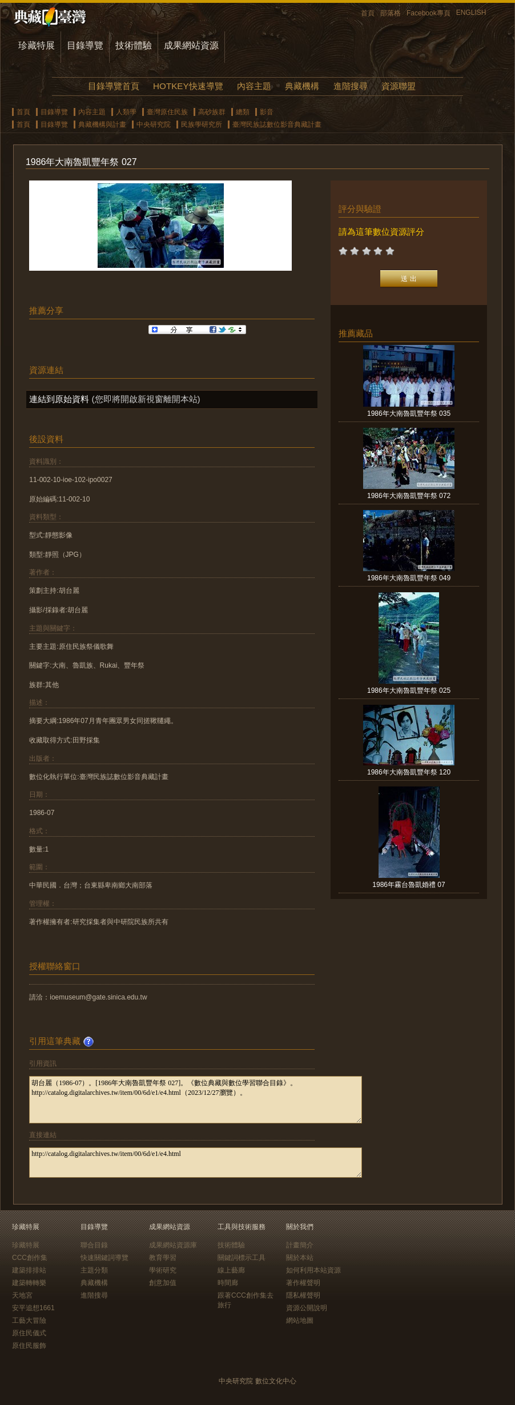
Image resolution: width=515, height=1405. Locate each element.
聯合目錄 (94, 1245)
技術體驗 (133, 45)
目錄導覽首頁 (113, 86)
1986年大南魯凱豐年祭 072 (408, 496)
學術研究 (162, 1270)
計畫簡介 (299, 1245)
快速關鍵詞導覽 (104, 1258)
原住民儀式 (29, 1333)
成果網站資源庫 (173, 1245)
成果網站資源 (191, 45)
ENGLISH (471, 13)
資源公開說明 (306, 1308)
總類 (243, 112)
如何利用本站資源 (313, 1270)
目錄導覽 (85, 45)
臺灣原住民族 (167, 112)
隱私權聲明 (303, 1295)
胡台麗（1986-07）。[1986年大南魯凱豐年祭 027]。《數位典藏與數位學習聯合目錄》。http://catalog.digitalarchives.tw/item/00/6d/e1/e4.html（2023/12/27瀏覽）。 (195, 1099)
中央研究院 (153, 125)
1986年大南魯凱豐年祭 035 (408, 414)
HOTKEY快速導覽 (188, 86)
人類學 (126, 112)
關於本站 (299, 1258)
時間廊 (228, 1283)
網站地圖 (299, 1320)
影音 (266, 112)
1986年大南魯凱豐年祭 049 (408, 578)
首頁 (368, 13)
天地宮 (22, 1295)
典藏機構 (302, 86)
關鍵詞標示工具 (241, 1258)
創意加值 (162, 1283)
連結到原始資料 (59, 399)
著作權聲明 (303, 1283)
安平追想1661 (33, 1308)
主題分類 (94, 1270)
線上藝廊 (231, 1270)
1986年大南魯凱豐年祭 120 (408, 772)
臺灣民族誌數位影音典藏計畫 (276, 125)
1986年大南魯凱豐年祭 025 (408, 691)
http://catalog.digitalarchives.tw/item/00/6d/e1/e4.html (195, 1162)
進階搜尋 (350, 86)
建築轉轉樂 (29, 1283)
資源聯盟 (398, 86)
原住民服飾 (29, 1346)
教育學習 (162, 1258)
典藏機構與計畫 (102, 125)
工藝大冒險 (29, 1320)
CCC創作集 (29, 1258)
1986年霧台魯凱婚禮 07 (408, 885)
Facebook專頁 (428, 13)
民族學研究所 (201, 125)
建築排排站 (29, 1270)
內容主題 (254, 86)
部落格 (390, 13)
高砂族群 (212, 112)
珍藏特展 (36, 45)
